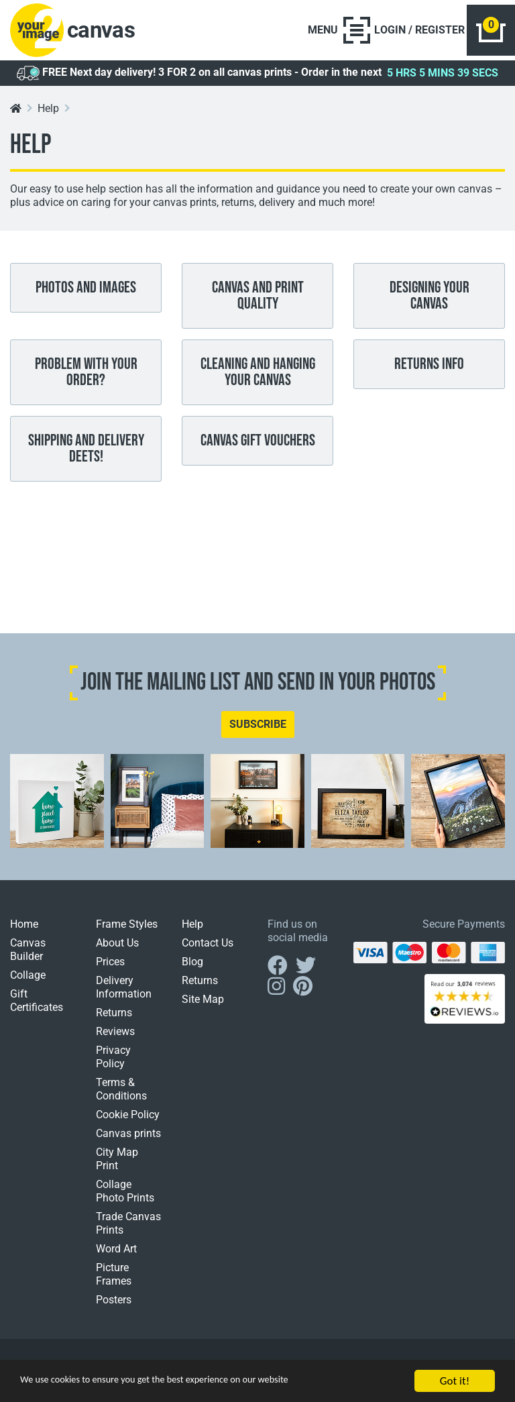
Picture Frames (113, 1281)
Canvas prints (128, 1140)
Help (48, 115)
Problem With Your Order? (86, 378)
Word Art (116, 1255)
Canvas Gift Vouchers (258, 447)
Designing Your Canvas (429, 302)
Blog (192, 968)
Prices (110, 968)
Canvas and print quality (258, 302)
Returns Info (429, 370)
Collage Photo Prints (125, 1198)
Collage (28, 981)
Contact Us (207, 949)
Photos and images (86, 294)
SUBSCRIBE (257, 730)
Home (24, 930)
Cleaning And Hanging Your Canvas (258, 378)
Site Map (203, 1006)
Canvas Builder (28, 956)
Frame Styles (127, 930)
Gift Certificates (36, 1007)
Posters (113, 1306)
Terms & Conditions (121, 1096)
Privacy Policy (113, 1063)
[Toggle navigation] (327, 33)
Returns (114, 1019)
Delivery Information (124, 994)
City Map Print (117, 1165)
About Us (117, 949)
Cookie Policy (128, 1121)
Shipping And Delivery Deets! (86, 455)
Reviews (115, 1038)
